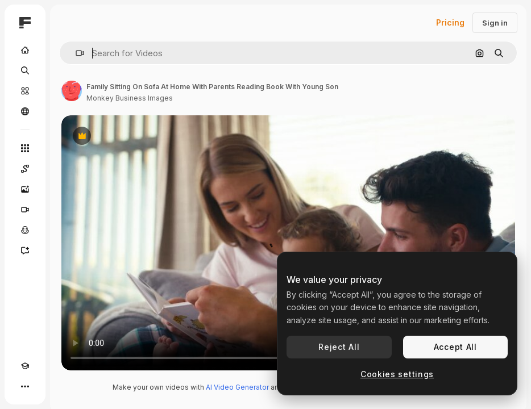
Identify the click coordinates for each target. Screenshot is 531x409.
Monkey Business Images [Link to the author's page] (129, 98)
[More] (25, 386)
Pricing (450, 22)
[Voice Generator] (25, 230)
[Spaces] (25, 169)
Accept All (455, 347)
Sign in (495, 22)
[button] (75, 53)
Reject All (338, 347)
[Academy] (25, 366)
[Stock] (25, 91)
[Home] (25, 50)
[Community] (25, 111)
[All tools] (25, 148)
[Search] (25, 70)
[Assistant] (25, 250)
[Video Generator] (25, 210)
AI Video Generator (237, 387)
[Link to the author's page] (71, 91)
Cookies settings (397, 374)
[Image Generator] (25, 189)
